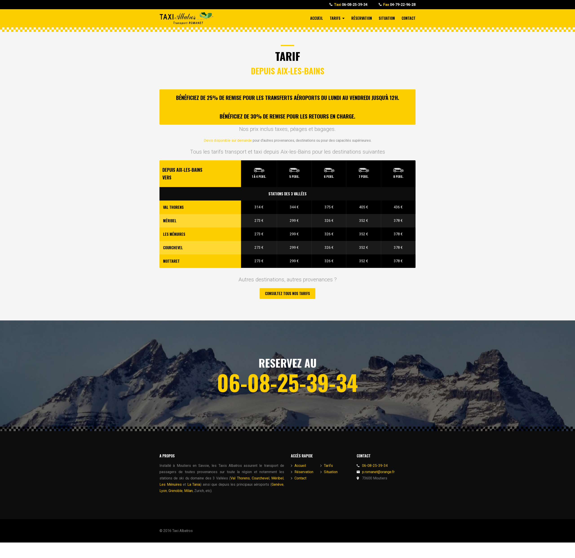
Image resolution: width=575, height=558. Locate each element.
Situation (387, 18)
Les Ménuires (170, 484)
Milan (188, 491)
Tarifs (337, 18)
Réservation (361, 18)
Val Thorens (240, 478)
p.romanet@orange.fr (378, 472)
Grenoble (175, 491)
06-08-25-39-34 (350, 4)
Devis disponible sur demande (228, 140)
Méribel (277, 478)
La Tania (194, 484)
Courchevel (260, 478)
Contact (409, 18)
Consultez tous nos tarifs (287, 293)
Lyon (163, 491)
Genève (277, 484)
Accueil (316, 18)
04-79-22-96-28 (399, 4)
